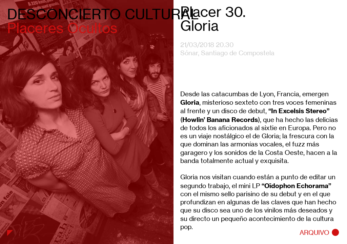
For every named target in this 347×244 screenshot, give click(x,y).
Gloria (189, 102)
